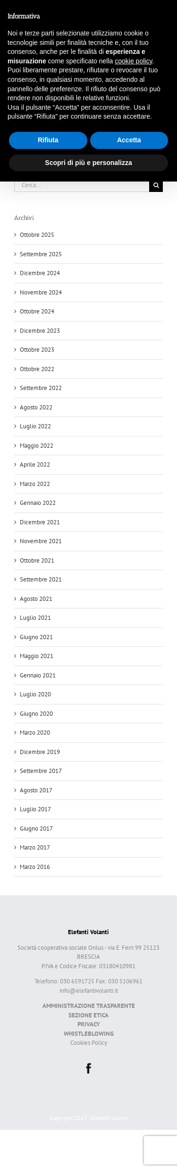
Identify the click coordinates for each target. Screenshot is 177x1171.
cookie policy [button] (133, 61)
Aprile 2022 (35, 464)
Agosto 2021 (36, 599)
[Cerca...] (81, 185)
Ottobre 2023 (37, 350)
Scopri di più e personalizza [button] (88, 162)
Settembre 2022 (41, 388)
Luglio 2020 (35, 694)
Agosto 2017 (36, 790)
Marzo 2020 (35, 733)
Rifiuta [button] (48, 140)
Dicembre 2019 (40, 752)
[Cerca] (156, 185)
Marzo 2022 (35, 484)
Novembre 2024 (41, 292)
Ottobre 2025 (37, 235)
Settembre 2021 (41, 579)
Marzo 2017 (35, 847)
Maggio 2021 (36, 656)
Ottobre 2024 (37, 311)
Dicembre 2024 (40, 273)
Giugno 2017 (36, 828)
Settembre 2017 (41, 771)
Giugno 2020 (36, 714)
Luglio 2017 (35, 809)
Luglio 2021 (35, 618)
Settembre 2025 (41, 254)
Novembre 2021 (41, 541)
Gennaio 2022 (38, 503)
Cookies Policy (88, 1043)
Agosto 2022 (36, 407)
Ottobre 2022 (37, 369)
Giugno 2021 (36, 637)
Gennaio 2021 (38, 675)
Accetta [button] (129, 140)
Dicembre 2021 (40, 522)
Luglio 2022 (35, 426)
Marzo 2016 (35, 867)
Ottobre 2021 (37, 560)
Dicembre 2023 (40, 331)
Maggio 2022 (36, 446)
